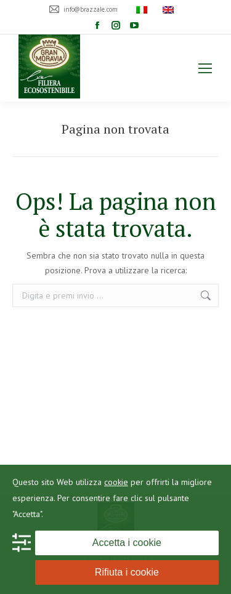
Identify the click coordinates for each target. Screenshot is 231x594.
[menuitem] (143, 9)
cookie (116, 482)
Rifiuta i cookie (127, 572)
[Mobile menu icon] (205, 68)
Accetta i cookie (126, 542)
